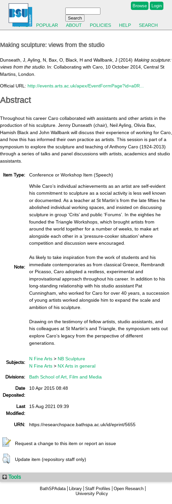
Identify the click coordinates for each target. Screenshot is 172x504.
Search (148, 25)
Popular (47, 25)
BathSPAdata (53, 488)
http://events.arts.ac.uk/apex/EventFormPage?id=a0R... (86, 85)
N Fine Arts (40, 358)
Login (156, 5)
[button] (6, 442)
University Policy (92, 493)
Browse (140, 5)
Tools (11, 477)
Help (125, 25)
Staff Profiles (97, 488)
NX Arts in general (76, 366)
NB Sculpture (71, 358)
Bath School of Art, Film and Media (65, 376)
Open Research (128, 488)
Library (75, 488)
